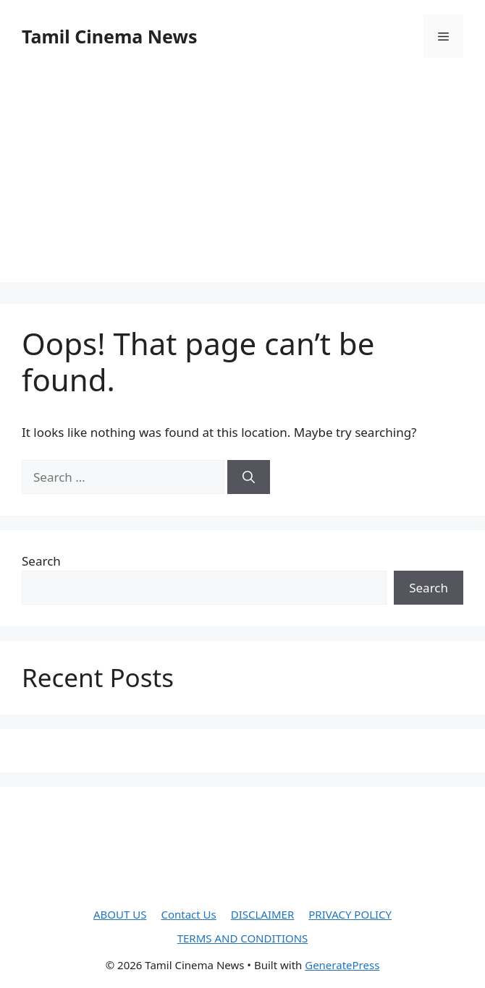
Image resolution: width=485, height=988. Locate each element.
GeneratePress (342, 965)
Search (41, 561)
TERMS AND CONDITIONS (242, 938)
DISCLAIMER (263, 914)
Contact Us (188, 914)
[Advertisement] (242, 181)
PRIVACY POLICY (350, 914)
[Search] (248, 477)
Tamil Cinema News (109, 36)
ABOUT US (119, 914)
